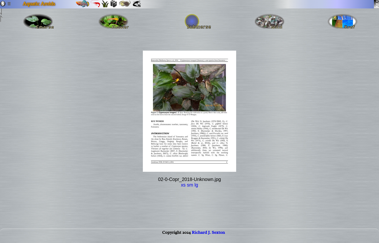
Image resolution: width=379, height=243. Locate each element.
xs (183, 185)
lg (196, 185)
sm (190, 185)
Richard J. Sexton (208, 237)
